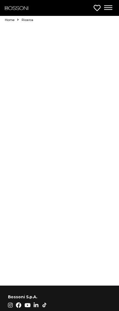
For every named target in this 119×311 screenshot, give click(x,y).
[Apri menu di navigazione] (108, 8)
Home (12, 20)
